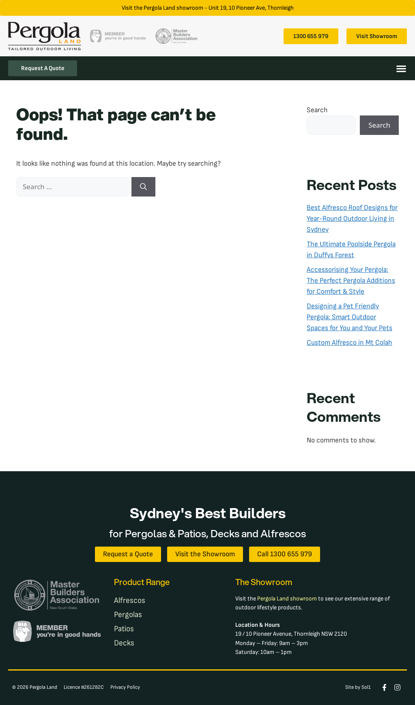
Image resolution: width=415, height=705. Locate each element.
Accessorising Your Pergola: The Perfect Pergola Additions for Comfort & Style (351, 280)
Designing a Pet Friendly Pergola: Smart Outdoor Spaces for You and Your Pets (349, 317)
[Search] (143, 187)
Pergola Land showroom (287, 598)
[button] (401, 68)
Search (317, 110)
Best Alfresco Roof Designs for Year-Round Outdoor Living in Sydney (352, 218)
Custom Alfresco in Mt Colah (349, 342)
